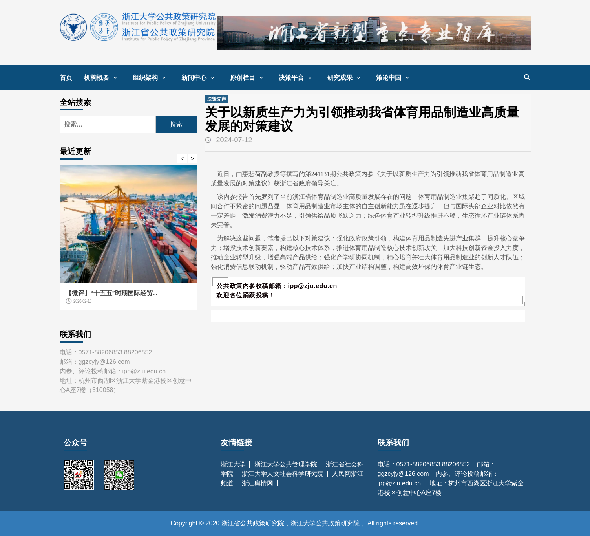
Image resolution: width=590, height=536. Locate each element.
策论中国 (394, 77)
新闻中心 (199, 77)
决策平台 (297, 77)
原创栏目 (248, 77)
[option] (128, 241)
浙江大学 (233, 464)
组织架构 (151, 77)
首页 (66, 77)
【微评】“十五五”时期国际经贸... (111, 292)
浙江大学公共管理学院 (285, 464)
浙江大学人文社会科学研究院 (282, 473)
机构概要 (102, 77)
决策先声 (216, 99)
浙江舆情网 (257, 483)
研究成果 (345, 77)
